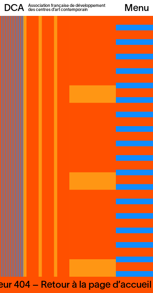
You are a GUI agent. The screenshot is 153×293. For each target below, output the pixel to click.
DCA (14, 8)
